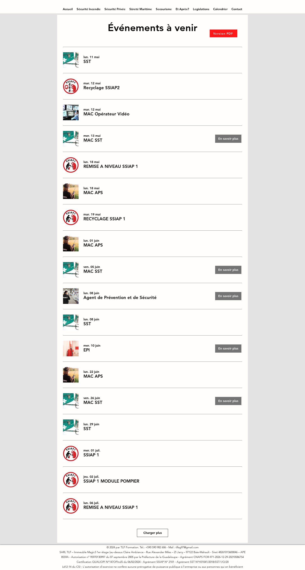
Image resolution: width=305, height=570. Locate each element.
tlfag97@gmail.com (187, 547)
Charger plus (152, 533)
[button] (89, 9)
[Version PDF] (223, 33)
